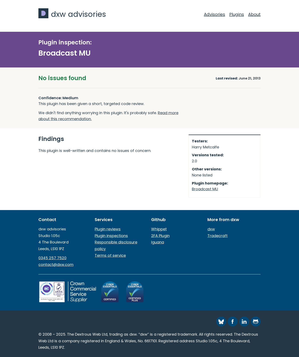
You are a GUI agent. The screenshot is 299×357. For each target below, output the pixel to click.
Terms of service (110, 255)
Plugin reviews (108, 229)
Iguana (157, 242)
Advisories (214, 14)
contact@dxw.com (56, 264)
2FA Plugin (160, 235)
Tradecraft (217, 235)
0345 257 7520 (52, 257)
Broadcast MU (205, 189)
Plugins (236, 14)
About (254, 14)
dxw (211, 229)
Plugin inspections (111, 235)
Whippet (159, 229)
